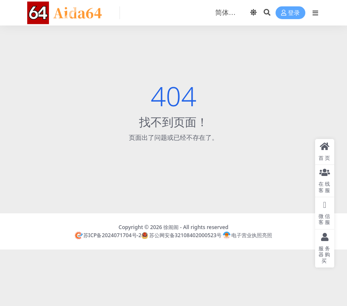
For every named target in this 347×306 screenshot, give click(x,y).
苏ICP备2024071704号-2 (108, 235)
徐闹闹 (171, 227)
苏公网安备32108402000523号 (181, 235)
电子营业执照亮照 (247, 235)
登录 (290, 13)
